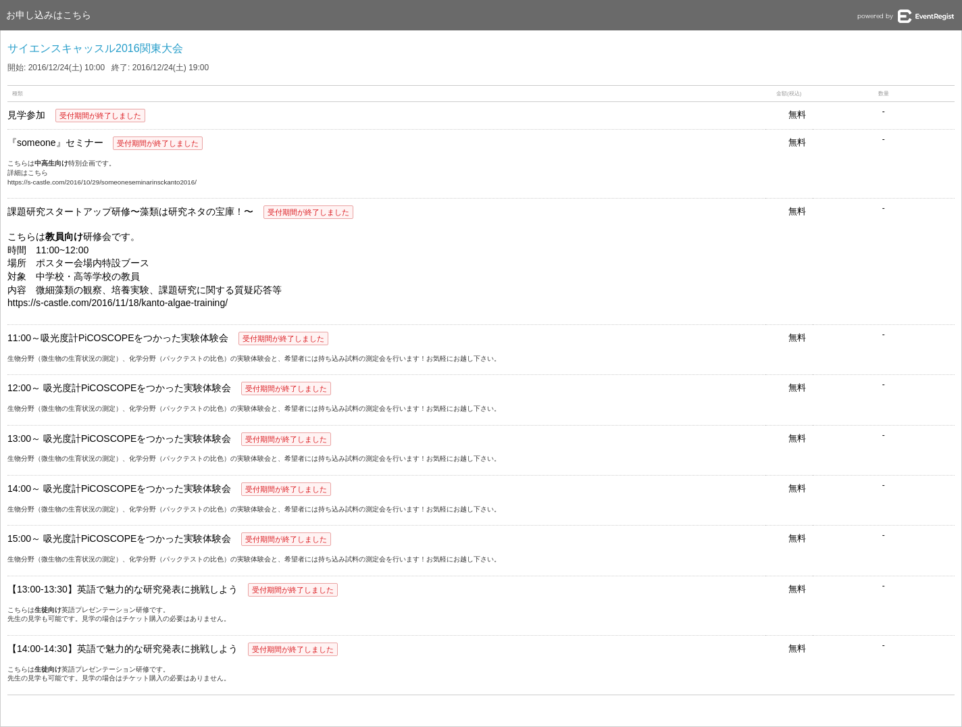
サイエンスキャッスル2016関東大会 (95, 48)
